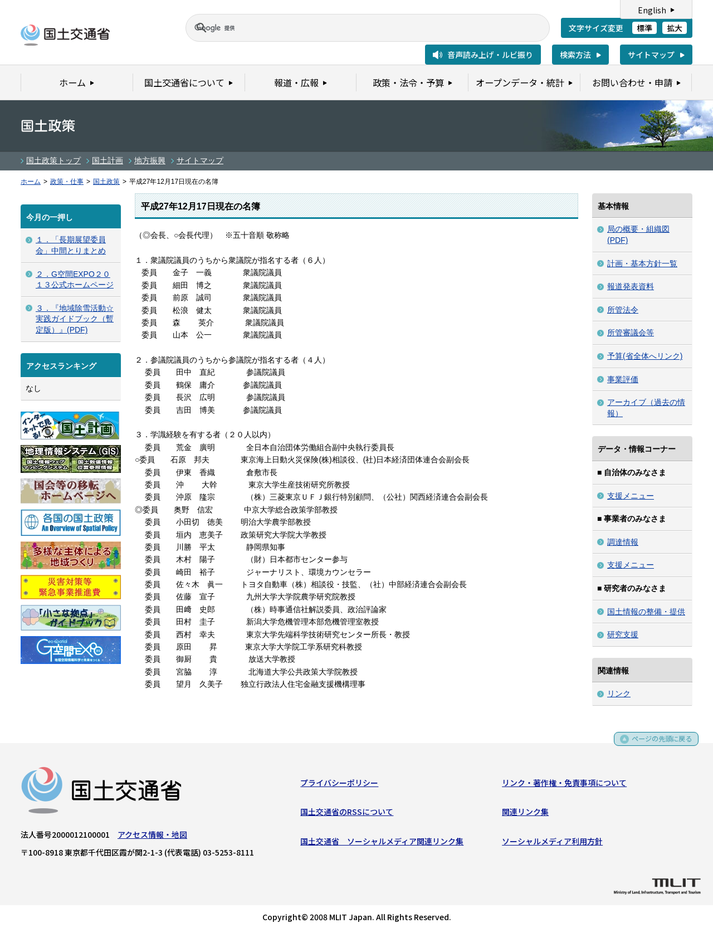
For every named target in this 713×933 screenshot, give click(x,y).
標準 (644, 27)
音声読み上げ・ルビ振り (490, 54)
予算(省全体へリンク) (644, 355)
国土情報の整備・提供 (646, 611)
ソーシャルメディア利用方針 (552, 843)
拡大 (674, 27)
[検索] (354, 27)
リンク (619, 693)
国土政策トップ (53, 160)
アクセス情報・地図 (152, 836)
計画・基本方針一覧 (642, 263)
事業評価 (622, 379)
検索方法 (575, 54)
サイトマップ (651, 54)
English (652, 10)
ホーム (31, 181)
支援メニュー (630, 495)
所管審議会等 (630, 332)
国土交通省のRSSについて (346, 814)
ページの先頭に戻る (658, 745)
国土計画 (107, 160)
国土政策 (106, 181)
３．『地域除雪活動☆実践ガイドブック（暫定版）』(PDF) (75, 319)
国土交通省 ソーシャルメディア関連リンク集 (381, 843)
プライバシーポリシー (339, 784)
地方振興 (149, 160)
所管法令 (622, 309)
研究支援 (622, 634)
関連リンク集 (525, 814)
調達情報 (622, 542)
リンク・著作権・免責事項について (564, 784)
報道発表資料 (630, 286)
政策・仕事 (67, 181)
